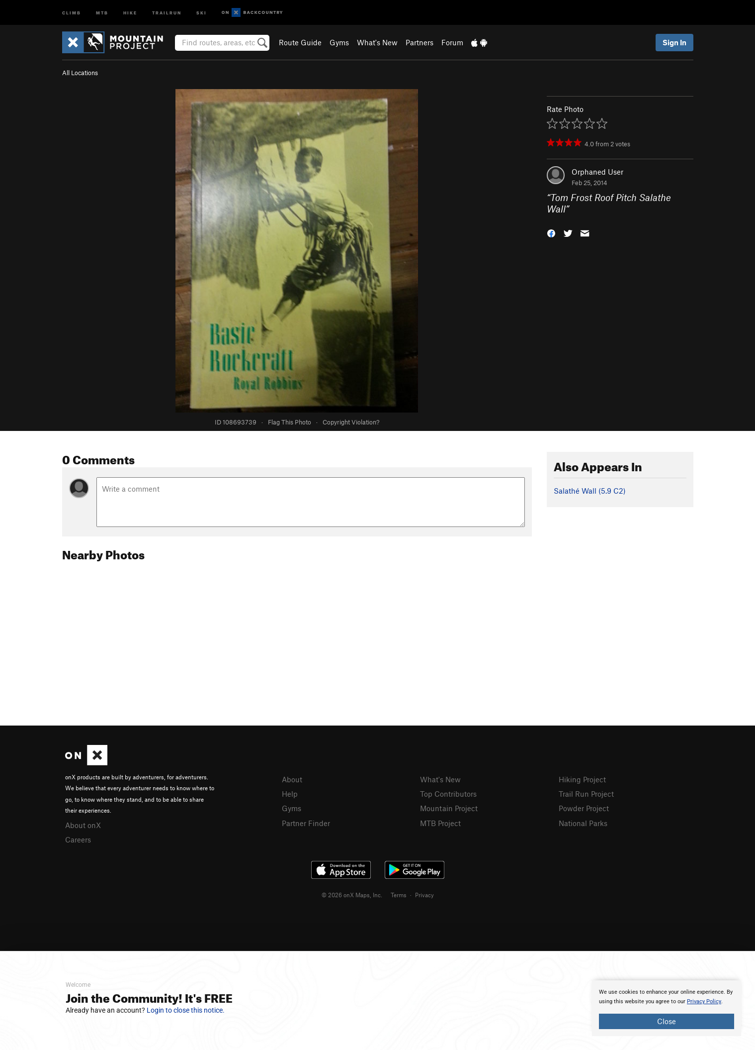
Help (290, 793)
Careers (78, 839)
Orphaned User (597, 171)
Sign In (674, 42)
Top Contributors (448, 793)
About (292, 779)
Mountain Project (449, 808)
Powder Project (584, 808)
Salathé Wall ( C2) (590, 490)
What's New (377, 42)
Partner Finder (306, 823)
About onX (83, 825)
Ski (201, 12)
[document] (666, 1008)
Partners (419, 42)
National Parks (583, 823)
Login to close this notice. (186, 1010)
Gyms (339, 42)
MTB (102, 12)
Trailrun (166, 12)
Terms (399, 894)
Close (666, 1021)
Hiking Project (582, 779)
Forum (452, 42)
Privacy (424, 894)
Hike (130, 12)
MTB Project (440, 823)
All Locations (80, 73)
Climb (71, 12)
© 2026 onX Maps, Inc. (352, 894)
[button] (551, 232)
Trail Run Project (586, 793)
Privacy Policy (704, 1001)
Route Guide (300, 42)
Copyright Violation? (351, 422)
